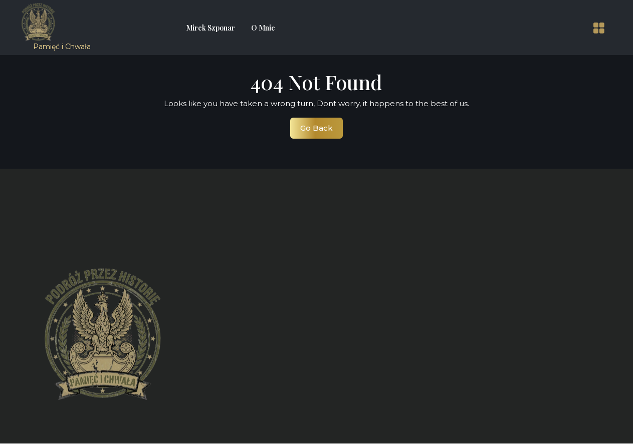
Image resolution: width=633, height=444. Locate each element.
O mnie (263, 28)
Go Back (321, 130)
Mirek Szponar (210, 28)
